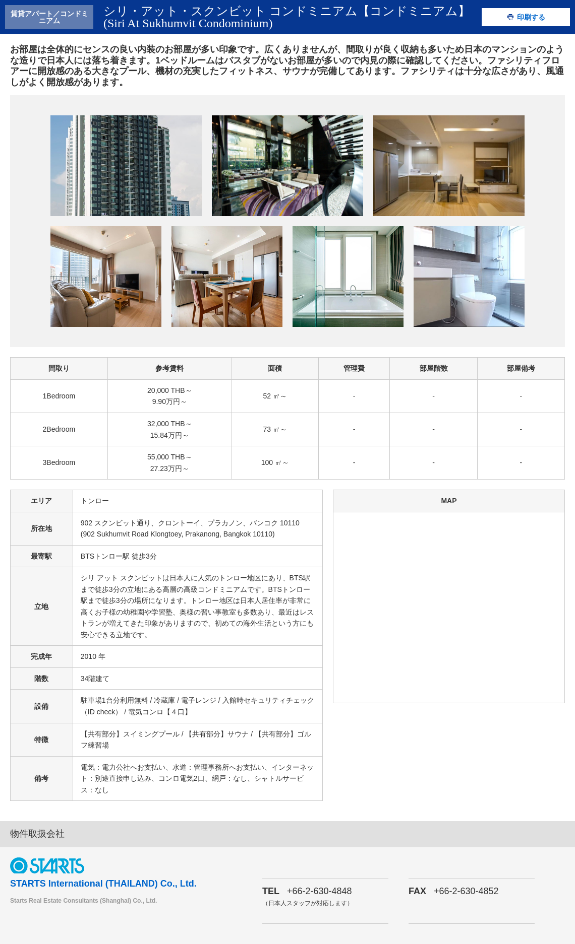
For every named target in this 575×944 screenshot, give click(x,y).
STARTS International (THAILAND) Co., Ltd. (103, 884)
